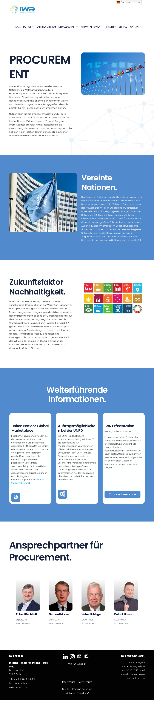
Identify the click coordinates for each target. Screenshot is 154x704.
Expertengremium (46, 26)
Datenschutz (84, 686)
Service (123, 26)
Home (18, 26)
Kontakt (134, 26)
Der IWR (28, 26)
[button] (6, 513)
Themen (111, 26)
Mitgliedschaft (68, 26)
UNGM (15, 507)
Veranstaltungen (92, 26)
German (123, 2)
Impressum (68, 686)
